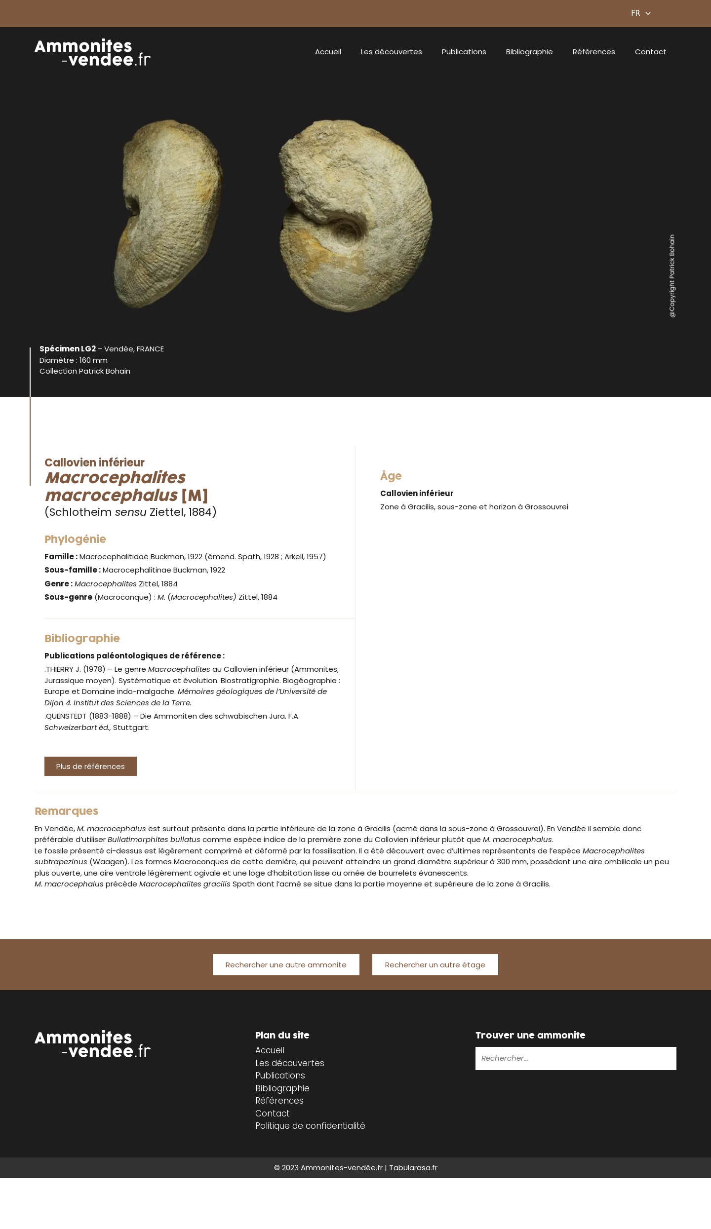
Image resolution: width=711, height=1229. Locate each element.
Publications (464, 51)
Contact (651, 51)
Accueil (328, 51)
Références (594, 51)
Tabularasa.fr (413, 1167)
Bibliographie (529, 51)
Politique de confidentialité (310, 1126)
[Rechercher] (638, 1058)
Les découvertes (391, 51)
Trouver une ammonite (530, 1036)
